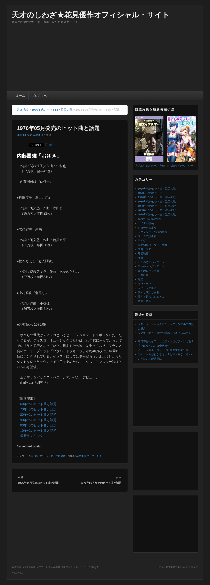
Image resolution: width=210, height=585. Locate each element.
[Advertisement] (105, 60)
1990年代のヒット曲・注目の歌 (157, 205)
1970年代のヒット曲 (150, 192)
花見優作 (38, 135)
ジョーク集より (147, 227)
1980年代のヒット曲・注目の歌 (157, 201)
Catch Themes (189, 567)
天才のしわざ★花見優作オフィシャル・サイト (90, 15)
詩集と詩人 (144, 300)
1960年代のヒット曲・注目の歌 (157, 188)
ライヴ (142, 240)
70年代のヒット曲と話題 (38, 409)
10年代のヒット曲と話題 (38, 430)
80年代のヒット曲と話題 (38, 414)
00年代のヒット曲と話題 (38, 425)
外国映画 (143, 253)
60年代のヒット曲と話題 (38, 404)
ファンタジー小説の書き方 (154, 231)
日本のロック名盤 (148, 270)
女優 (140, 257)
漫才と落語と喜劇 (148, 292)
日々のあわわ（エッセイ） (154, 262)
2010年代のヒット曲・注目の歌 (157, 214)
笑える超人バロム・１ (151, 296)
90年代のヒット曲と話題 (38, 420)
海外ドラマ (144, 283)
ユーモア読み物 (147, 236)
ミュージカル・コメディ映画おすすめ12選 (163, 350)
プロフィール (40, 95)
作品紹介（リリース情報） (154, 244)
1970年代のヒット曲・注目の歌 (48, 456)
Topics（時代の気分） (151, 219)
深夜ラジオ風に (147, 288)
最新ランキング (31, 436)
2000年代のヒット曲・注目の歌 (157, 210)
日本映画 (143, 275)
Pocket (50, 145)
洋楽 (140, 279)
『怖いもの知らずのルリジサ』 (177, 165)
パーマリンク (94, 456)
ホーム (20, 95)
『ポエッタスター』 (147, 165)
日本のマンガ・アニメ (151, 266)
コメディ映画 (146, 223)
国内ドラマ (144, 249)
